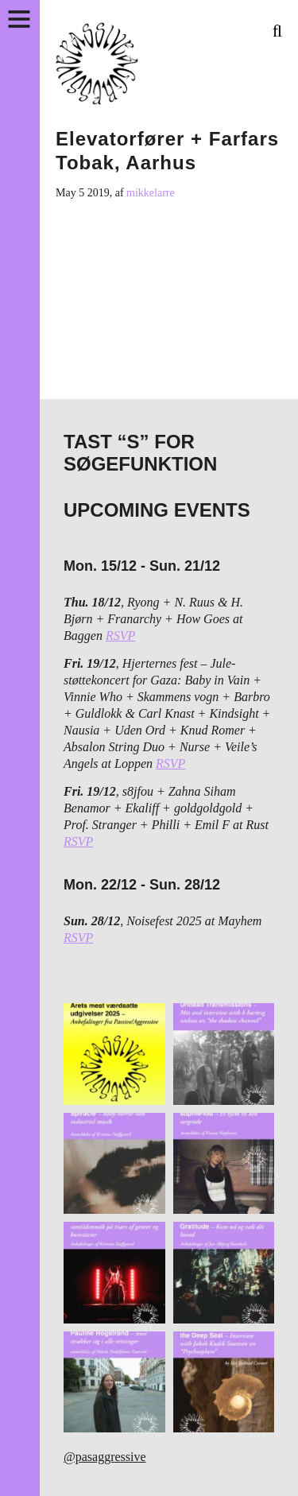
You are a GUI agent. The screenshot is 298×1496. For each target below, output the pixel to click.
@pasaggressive (105, 1456)
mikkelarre (150, 193)
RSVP (120, 635)
